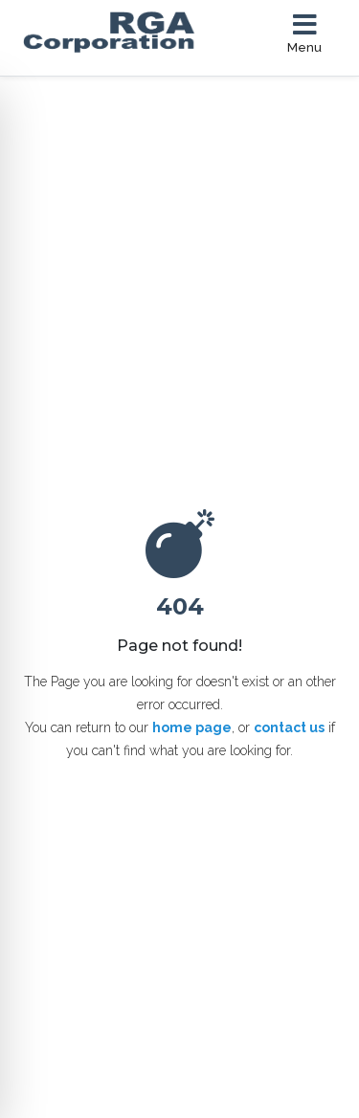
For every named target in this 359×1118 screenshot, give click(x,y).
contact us (289, 727)
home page (192, 727)
